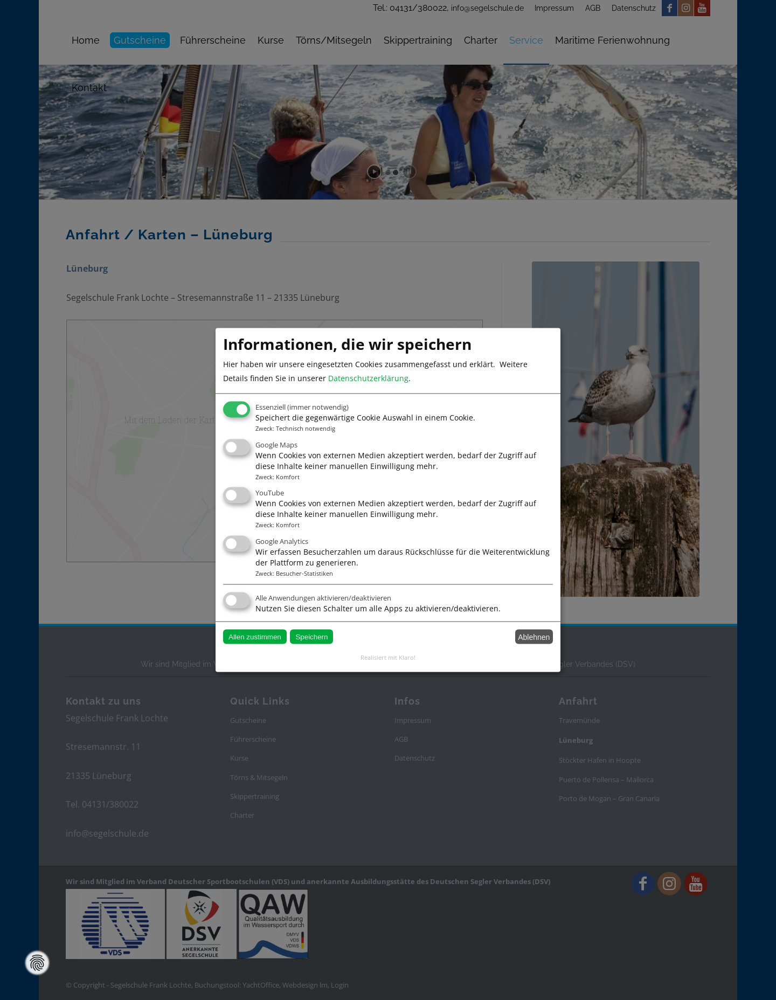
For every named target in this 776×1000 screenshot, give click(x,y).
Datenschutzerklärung (368, 378)
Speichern (311, 637)
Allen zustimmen (254, 637)
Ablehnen (534, 636)
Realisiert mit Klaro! (388, 657)
